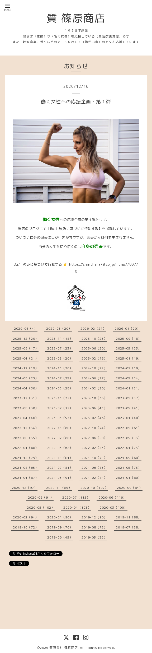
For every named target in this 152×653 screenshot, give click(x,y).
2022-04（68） (26, 447)
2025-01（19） (128, 358)
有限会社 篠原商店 (63, 647)
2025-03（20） (60, 358)
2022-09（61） (128, 428)
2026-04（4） (25, 328)
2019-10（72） (26, 527)
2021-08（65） (26, 467)
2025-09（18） (128, 338)
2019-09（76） (60, 527)
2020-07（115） (76, 497)
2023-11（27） (60, 398)
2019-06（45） (60, 537)
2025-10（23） (94, 338)
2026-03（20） (59, 328)
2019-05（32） (94, 537)
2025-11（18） (60, 338)
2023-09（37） (128, 398)
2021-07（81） (60, 467)
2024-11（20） (60, 368)
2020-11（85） (59, 487)
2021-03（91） (60, 477)
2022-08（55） (26, 438)
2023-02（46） (94, 418)
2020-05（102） (41, 507)
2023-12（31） (26, 398)
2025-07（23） (60, 348)
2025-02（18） (94, 358)
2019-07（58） (128, 527)
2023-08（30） (26, 408)
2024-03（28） (60, 388)
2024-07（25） (60, 378)
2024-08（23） (26, 378)
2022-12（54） (26, 428)
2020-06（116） (112, 497)
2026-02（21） (93, 328)
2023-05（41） (128, 408)
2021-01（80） (128, 477)
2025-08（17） (26, 348)
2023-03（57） (60, 418)
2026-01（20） (127, 328)
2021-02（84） (94, 477)
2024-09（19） (128, 368)
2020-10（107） (94, 487)
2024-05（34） (128, 378)
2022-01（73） (128, 447)
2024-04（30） (26, 388)
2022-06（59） (94, 438)
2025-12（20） (26, 338)
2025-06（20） (94, 348)
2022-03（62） (60, 447)
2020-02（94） (26, 517)
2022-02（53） (94, 447)
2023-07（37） (60, 408)
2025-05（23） (128, 348)
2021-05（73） (128, 467)
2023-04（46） (26, 418)
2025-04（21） (26, 358)
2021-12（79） (26, 458)
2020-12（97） (24, 487)
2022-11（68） (60, 428)
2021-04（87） (26, 477)
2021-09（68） (128, 458)
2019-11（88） (128, 517)
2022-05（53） (128, 438)
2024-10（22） (94, 368)
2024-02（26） (94, 388)
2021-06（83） (94, 467)
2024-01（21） (128, 388)
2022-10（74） (94, 428)
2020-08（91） (41, 497)
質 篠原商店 (76, 18)
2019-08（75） (94, 527)
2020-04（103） (77, 507)
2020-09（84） (129, 487)
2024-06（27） (94, 378)
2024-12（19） (26, 368)
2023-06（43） (94, 408)
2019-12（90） (94, 517)
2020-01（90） (60, 517)
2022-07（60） (60, 438)
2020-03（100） (113, 507)
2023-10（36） (94, 398)
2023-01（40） (128, 418)
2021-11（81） (60, 458)
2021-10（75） (94, 458)
